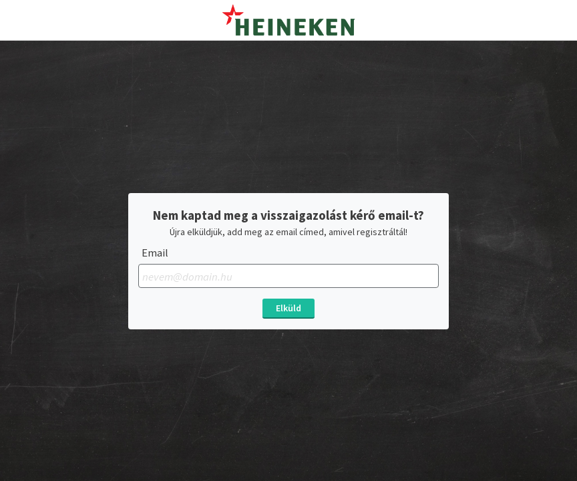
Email (155, 253)
